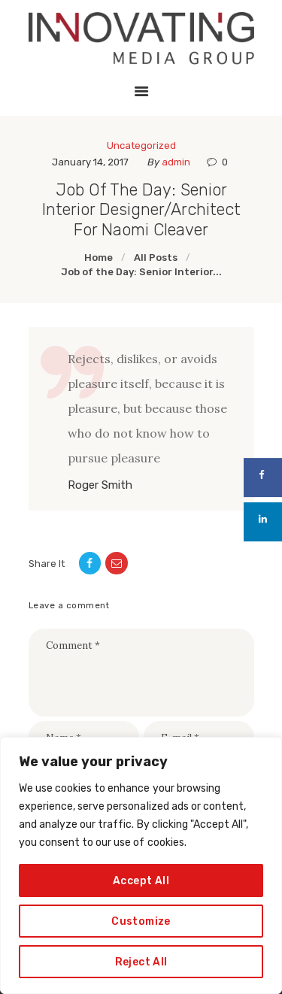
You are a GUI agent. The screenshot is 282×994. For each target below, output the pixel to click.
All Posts (155, 257)
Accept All (141, 880)
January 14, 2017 (90, 162)
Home (98, 257)
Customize (141, 920)
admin (177, 162)
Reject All (141, 961)
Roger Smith (100, 485)
